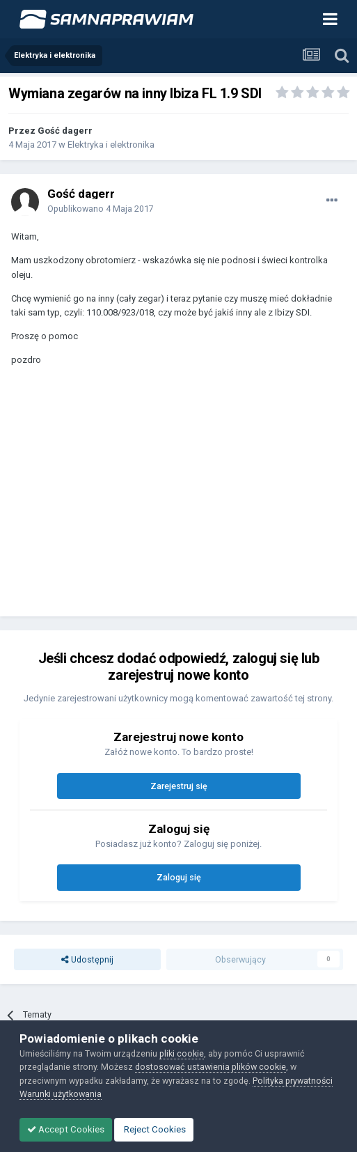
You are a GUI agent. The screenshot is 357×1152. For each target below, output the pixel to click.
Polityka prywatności (293, 1080)
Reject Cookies (154, 1129)
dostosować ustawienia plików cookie (210, 1066)
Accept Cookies (65, 1129)
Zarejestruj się (178, 786)
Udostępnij (87, 959)
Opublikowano (100, 208)
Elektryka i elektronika (111, 144)
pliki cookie (181, 1053)
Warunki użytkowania (60, 1094)
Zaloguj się (179, 877)
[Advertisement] (174, 498)
